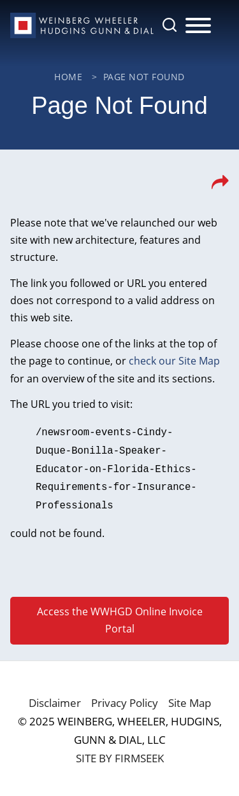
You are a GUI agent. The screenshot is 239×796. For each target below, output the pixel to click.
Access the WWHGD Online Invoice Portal (120, 615)
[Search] (170, 25)
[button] (220, 186)
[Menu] (198, 26)
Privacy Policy (124, 698)
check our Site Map (174, 361)
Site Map (189, 698)
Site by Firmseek (120, 753)
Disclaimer (55, 698)
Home (68, 77)
